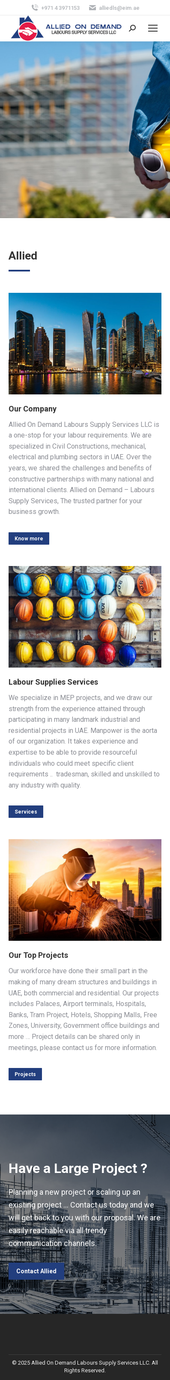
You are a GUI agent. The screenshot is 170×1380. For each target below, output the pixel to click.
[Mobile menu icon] (152, 28)
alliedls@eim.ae (114, 8)
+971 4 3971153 (55, 8)
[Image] (85, 343)
